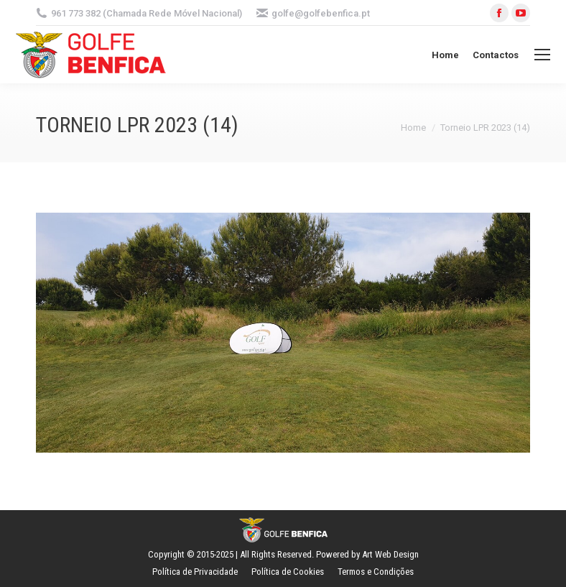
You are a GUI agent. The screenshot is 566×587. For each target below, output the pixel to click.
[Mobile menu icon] (542, 54)
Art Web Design (390, 554)
